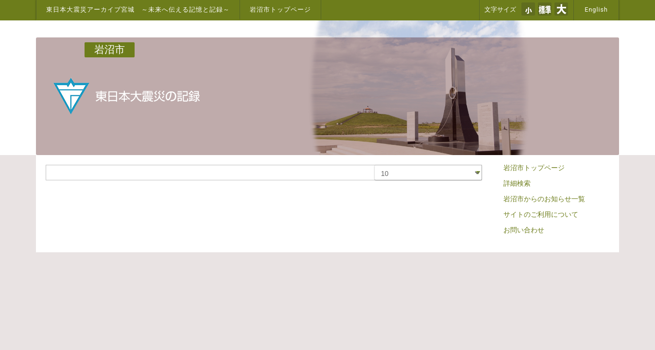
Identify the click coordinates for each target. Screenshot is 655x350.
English (596, 9)
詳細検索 (517, 183)
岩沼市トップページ (280, 9)
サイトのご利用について (540, 214)
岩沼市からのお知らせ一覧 (544, 199)
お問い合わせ (523, 230)
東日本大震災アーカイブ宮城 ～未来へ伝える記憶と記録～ (138, 9)
